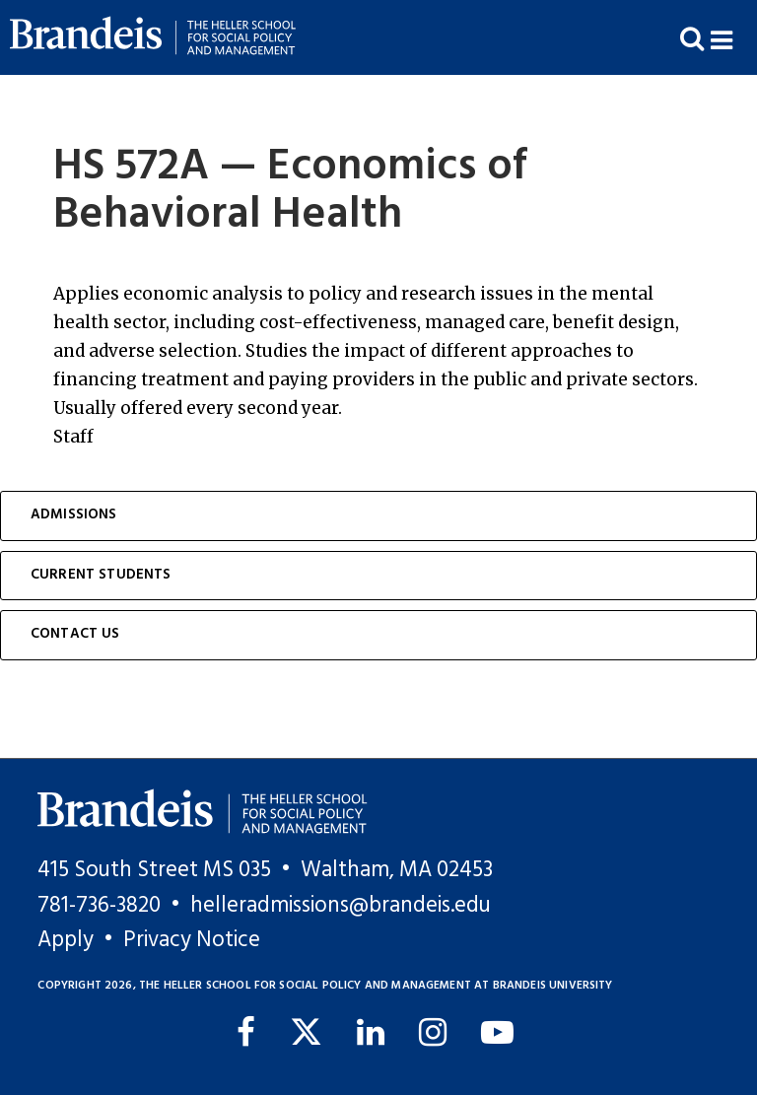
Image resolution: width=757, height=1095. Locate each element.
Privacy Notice (191, 940)
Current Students (101, 575)
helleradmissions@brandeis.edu (340, 906)
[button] (734, 38)
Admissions (74, 515)
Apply (65, 940)
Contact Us (75, 634)
